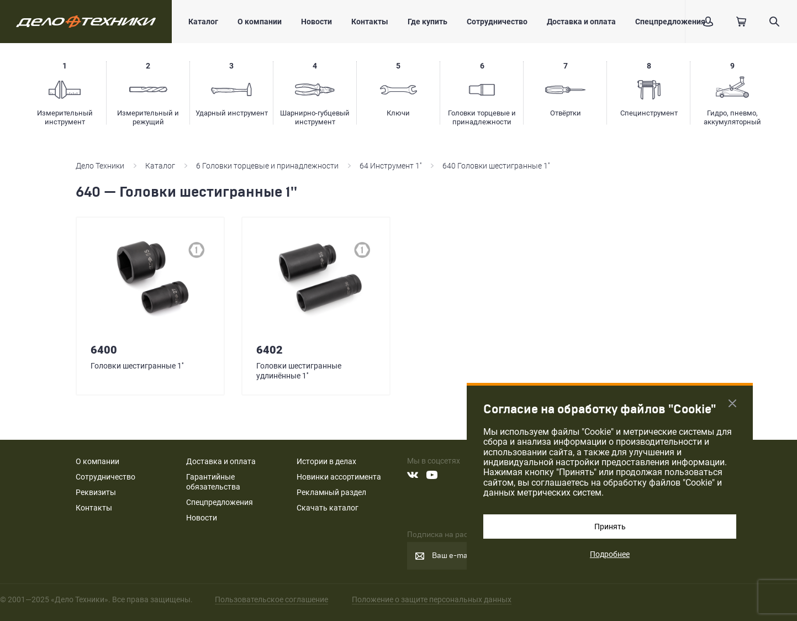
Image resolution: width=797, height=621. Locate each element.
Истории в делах (326, 461)
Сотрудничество (497, 21)
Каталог (203, 21)
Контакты (369, 21)
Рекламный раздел (331, 492)
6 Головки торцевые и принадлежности (267, 165)
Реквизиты (96, 492)
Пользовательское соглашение (271, 599)
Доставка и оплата (581, 21)
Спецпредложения (670, 21)
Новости (316, 21)
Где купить (427, 21)
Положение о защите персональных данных (431, 599)
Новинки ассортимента (339, 476)
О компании (259, 21)
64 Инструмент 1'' (390, 165)
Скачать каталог (327, 507)
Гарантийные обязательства (213, 481)
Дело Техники (100, 165)
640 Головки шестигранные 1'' (496, 165)
